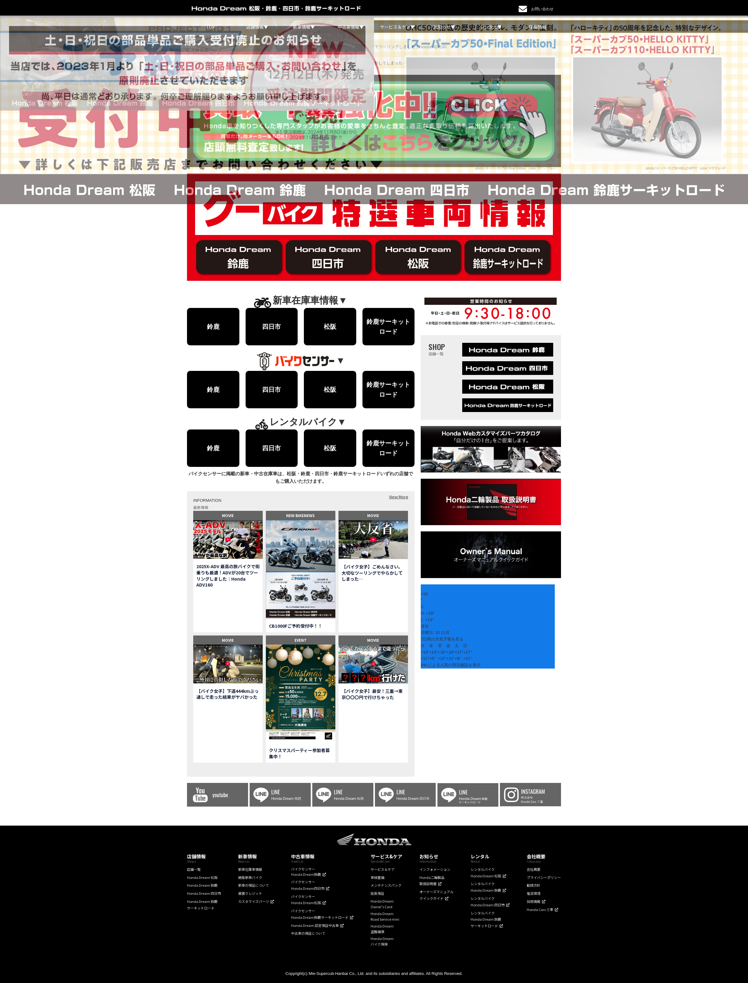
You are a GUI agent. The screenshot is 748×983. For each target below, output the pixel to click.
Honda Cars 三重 (540, 909)
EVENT (301, 640)
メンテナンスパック (386, 885)
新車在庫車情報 (250, 869)
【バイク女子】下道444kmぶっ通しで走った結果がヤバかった (227, 694)
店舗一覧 (194, 869)
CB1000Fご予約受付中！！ (295, 626)
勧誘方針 (533, 885)
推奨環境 (533, 893)
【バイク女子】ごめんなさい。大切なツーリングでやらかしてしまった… (372, 573)
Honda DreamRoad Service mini (385, 916)
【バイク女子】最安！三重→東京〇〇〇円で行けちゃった (372, 694)
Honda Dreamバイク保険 (382, 941)
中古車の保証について (308, 933)
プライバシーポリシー (544, 877)
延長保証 (377, 893)
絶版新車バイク (250, 877)
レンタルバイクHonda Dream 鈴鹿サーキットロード (486, 919)
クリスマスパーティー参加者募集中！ (299, 753)
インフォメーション (435, 869)
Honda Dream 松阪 (202, 877)
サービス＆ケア (383, 869)
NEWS (309, 515)
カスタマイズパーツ (253, 901)
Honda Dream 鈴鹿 (202, 885)
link (424, 665)
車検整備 (377, 877)
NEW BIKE (295, 515)
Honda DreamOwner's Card (382, 904)
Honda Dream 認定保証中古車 (315, 925)
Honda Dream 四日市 (204, 893)
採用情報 (537, 27)
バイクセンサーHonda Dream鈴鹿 (306, 871)
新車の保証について (253, 885)
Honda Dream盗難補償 (382, 928)
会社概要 (533, 869)
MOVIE (228, 515)
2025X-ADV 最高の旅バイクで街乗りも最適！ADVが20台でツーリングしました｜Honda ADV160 (228, 575)
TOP (210, 27)
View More (398, 497)
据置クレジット (250, 893)
